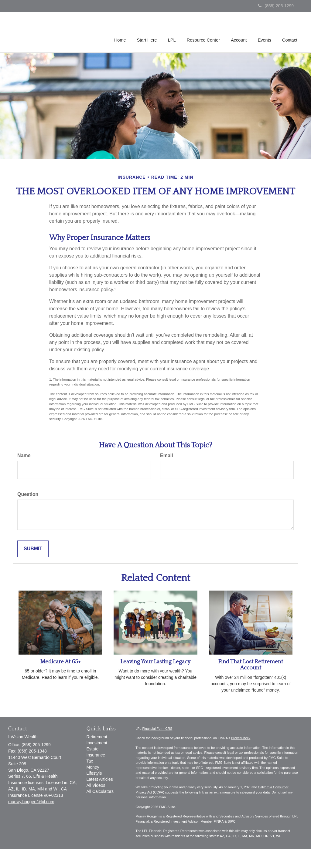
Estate (93, 748)
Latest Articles (100, 779)
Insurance (96, 755)
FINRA (219, 821)
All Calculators (100, 791)
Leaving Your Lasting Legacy (155, 662)
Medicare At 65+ (60, 662)
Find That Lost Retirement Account (250, 665)
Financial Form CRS (157, 728)
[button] (147, 31)
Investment (97, 742)
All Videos (96, 785)
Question (27, 494)
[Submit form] (33, 549)
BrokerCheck (241, 738)
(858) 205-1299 (276, 5)
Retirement (97, 736)
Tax (90, 761)
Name (24, 455)
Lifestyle (94, 773)
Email (166, 455)
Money (93, 767)
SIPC (231, 821)
